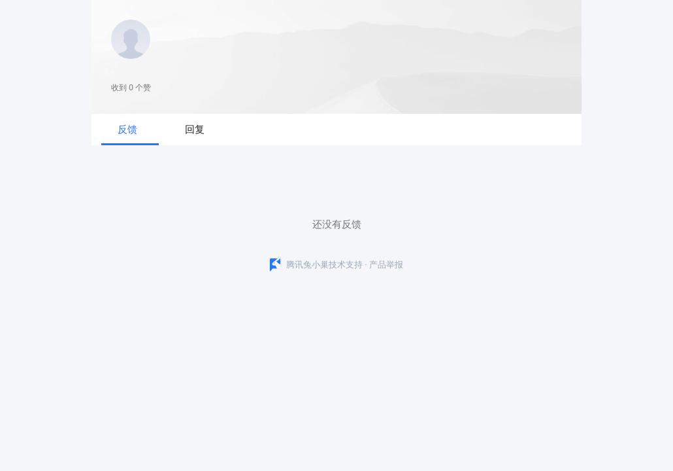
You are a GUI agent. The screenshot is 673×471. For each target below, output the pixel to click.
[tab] (130, 129)
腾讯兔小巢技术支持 (324, 264)
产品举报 (386, 264)
